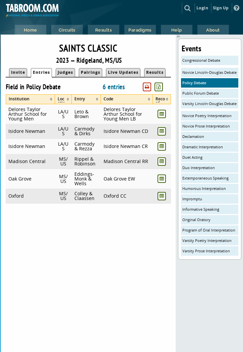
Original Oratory (196, 219)
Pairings (90, 72)
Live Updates (123, 72)
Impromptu (192, 198)
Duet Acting (192, 157)
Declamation (193, 136)
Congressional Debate (201, 60)
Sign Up (221, 8)
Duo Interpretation (198, 167)
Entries (41, 72)
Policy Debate (194, 82)
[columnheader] (30, 99)
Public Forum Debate (200, 93)
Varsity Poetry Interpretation (207, 240)
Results (155, 72)
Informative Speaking (200, 209)
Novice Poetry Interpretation (207, 115)
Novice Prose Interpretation (206, 126)
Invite (18, 72)
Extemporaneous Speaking (205, 178)
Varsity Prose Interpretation (206, 250)
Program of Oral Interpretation (208, 230)
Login (202, 8)
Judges (65, 72)
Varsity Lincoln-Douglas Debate (209, 103)
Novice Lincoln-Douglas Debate (209, 72)
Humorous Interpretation (204, 188)
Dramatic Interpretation (202, 146)
